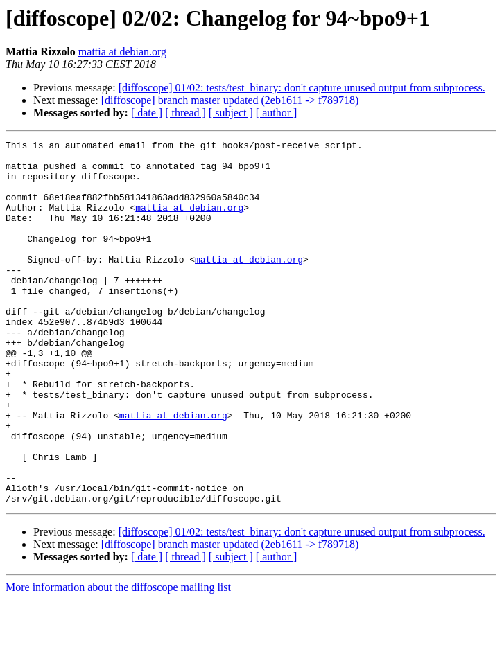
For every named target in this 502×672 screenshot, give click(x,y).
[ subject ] (231, 112)
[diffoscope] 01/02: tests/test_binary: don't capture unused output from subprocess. (302, 88)
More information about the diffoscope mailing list (118, 660)
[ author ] (276, 112)
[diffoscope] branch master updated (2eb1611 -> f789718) (230, 100)
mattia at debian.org (122, 52)
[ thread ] (185, 112)
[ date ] (146, 112)
